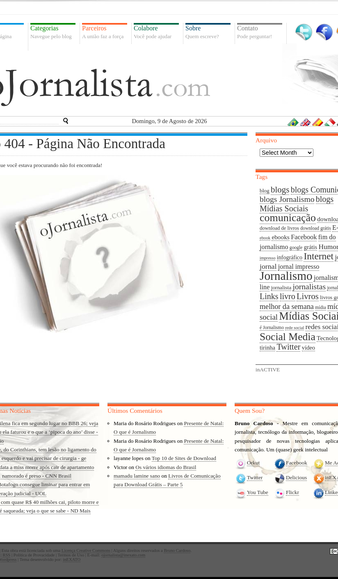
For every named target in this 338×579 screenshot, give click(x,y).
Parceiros (104, 32)
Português (293, 122)
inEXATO (71, 559)
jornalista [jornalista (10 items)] (281, 287)
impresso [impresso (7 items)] (267, 258)
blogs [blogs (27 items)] (280, 190)
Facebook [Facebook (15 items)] (304, 237)
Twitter (304, 32)
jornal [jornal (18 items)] (268, 266)
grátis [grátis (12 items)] (310, 247)
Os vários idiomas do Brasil (165, 467)
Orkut (253, 463)
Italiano (330, 122)
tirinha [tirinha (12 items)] (267, 347)
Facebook (324, 32)
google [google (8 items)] (296, 247)
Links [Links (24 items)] (269, 296)
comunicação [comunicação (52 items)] (288, 218)
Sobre (208, 32)
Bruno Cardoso (177, 550)
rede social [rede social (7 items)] (294, 327)
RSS (6, 555)
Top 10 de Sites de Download (184, 458)
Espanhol (318, 122)
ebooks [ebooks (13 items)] (280, 236)
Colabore (156, 32)
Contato (259, 32)
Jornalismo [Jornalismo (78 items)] (286, 275)
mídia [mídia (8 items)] (320, 307)
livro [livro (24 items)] (287, 296)
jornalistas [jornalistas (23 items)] (309, 286)
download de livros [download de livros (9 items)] (279, 228)
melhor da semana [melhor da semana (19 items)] (287, 306)
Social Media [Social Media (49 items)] (287, 337)
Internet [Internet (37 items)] (318, 256)
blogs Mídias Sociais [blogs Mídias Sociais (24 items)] (296, 204)
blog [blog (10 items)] (264, 191)
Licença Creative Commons (86, 550)
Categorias (52, 32)
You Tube (257, 492)
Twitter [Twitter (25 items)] (288, 346)
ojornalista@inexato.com (123, 555)
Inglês (305, 122)
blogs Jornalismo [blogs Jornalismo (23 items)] (287, 199)
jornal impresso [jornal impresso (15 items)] (299, 266)
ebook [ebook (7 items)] (265, 238)
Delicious (296, 477)
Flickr (292, 492)
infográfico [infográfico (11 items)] (289, 257)
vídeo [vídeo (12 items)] (308, 347)
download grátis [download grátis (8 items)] (315, 228)
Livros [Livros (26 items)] (308, 296)
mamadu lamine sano (137, 476)
